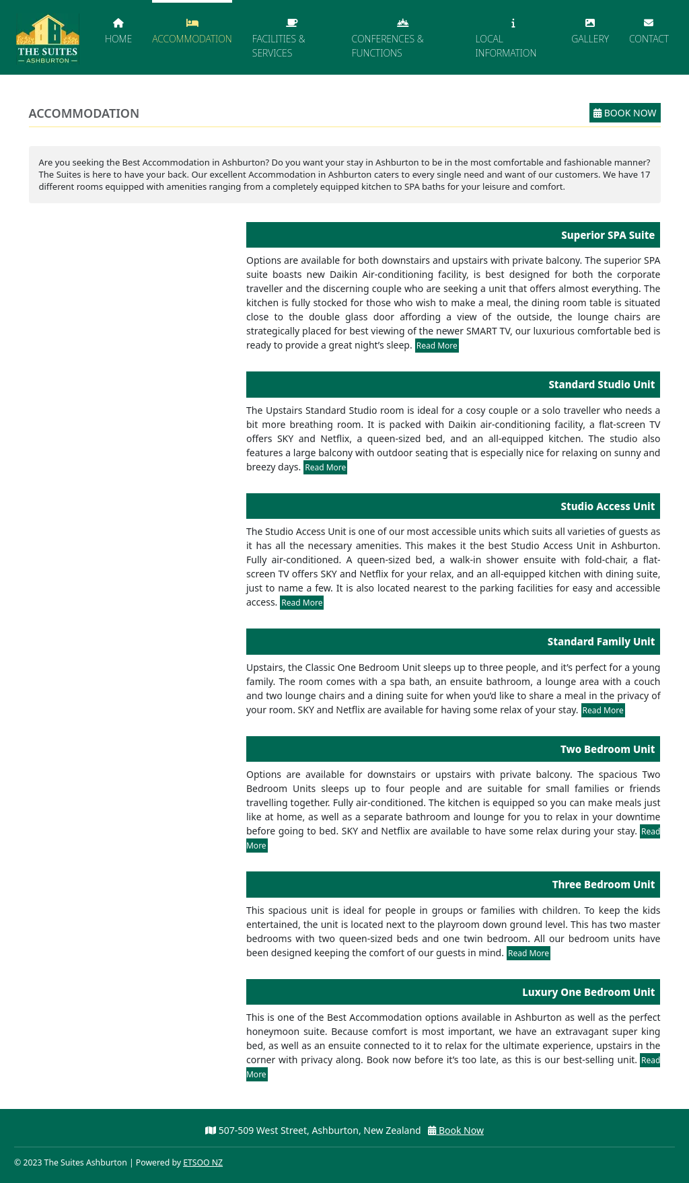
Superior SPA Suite (608, 235)
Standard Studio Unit (601, 384)
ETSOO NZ (203, 1162)
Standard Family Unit (601, 641)
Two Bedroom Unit (607, 749)
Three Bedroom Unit (603, 884)
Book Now (624, 112)
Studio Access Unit (608, 506)
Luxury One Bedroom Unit (588, 992)
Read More (437, 345)
